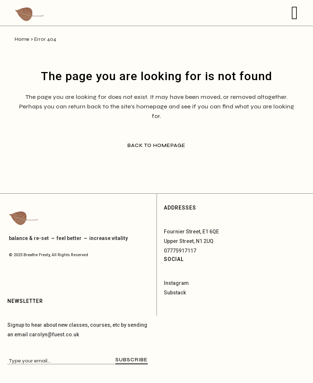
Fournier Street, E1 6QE (191, 232)
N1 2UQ (204, 241)
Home (22, 39)
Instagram (176, 283)
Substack (175, 293)
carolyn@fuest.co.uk (54, 334)
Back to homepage (156, 145)
